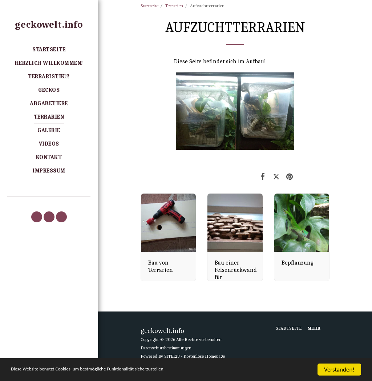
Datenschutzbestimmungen (166, 347)
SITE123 (172, 356)
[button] (36, 216)
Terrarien (174, 5)
